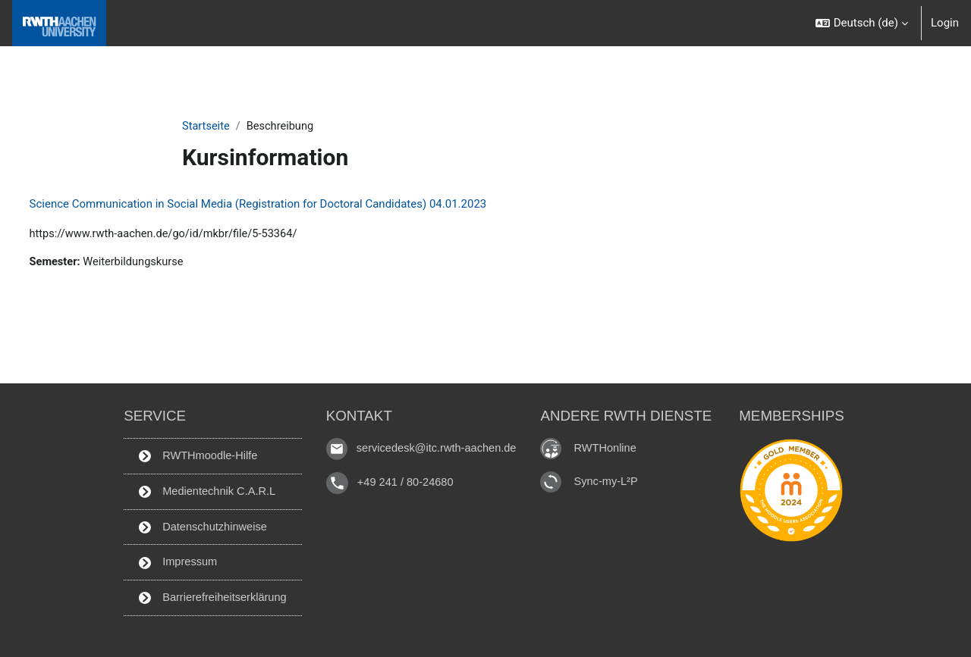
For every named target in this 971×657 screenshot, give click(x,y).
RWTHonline (610, 444)
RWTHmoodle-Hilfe (195, 453)
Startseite (206, 126)
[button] (862, 23)
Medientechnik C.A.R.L (204, 489)
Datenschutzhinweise (200, 525)
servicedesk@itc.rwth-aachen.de (438, 445)
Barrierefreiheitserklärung (210, 597)
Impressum (174, 561)
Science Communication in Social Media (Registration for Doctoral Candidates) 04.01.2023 (286, 204)
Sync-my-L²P (611, 477)
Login (945, 23)
